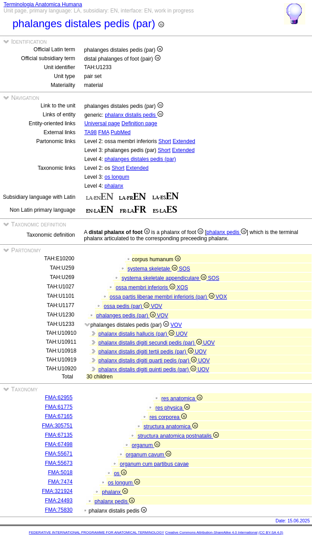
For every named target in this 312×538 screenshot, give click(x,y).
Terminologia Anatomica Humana (43, 4)
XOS (182, 287)
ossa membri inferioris (146, 287)
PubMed (121, 132)
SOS (184, 269)
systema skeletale (153, 269)
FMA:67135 (59, 435)
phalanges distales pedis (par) (140, 159)
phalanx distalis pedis (134, 115)
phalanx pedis (226, 232)
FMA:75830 (59, 510)
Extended (183, 141)
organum (145, 445)
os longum (117, 177)
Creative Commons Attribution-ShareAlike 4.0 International (211, 532)
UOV (181, 334)
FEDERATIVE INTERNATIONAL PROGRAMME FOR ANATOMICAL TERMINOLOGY (96, 532)
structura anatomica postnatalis (178, 436)
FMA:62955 (59, 397)
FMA (103, 132)
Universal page (102, 123)
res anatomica (181, 398)
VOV (156, 306)
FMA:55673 (59, 463)
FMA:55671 (59, 454)
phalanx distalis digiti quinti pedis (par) (148, 369)
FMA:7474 (60, 482)
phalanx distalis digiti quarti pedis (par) (148, 360)
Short (164, 141)
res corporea (168, 417)
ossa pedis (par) (127, 306)
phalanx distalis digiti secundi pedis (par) (151, 343)
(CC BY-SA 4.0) (271, 532)
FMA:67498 (59, 444)
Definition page (139, 123)
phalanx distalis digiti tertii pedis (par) (147, 352)
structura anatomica (171, 426)
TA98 (90, 132)
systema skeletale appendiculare (165, 278)
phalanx (114, 186)
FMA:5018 (60, 472)
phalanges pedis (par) (126, 315)
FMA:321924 (57, 491)
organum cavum (148, 455)
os (120, 473)
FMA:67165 (59, 416)
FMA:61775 (59, 407)
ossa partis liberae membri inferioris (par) (163, 297)
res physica (173, 408)
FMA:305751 (57, 426)
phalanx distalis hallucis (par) (137, 334)
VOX (221, 297)
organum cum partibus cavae (154, 464)
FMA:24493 (59, 500)
